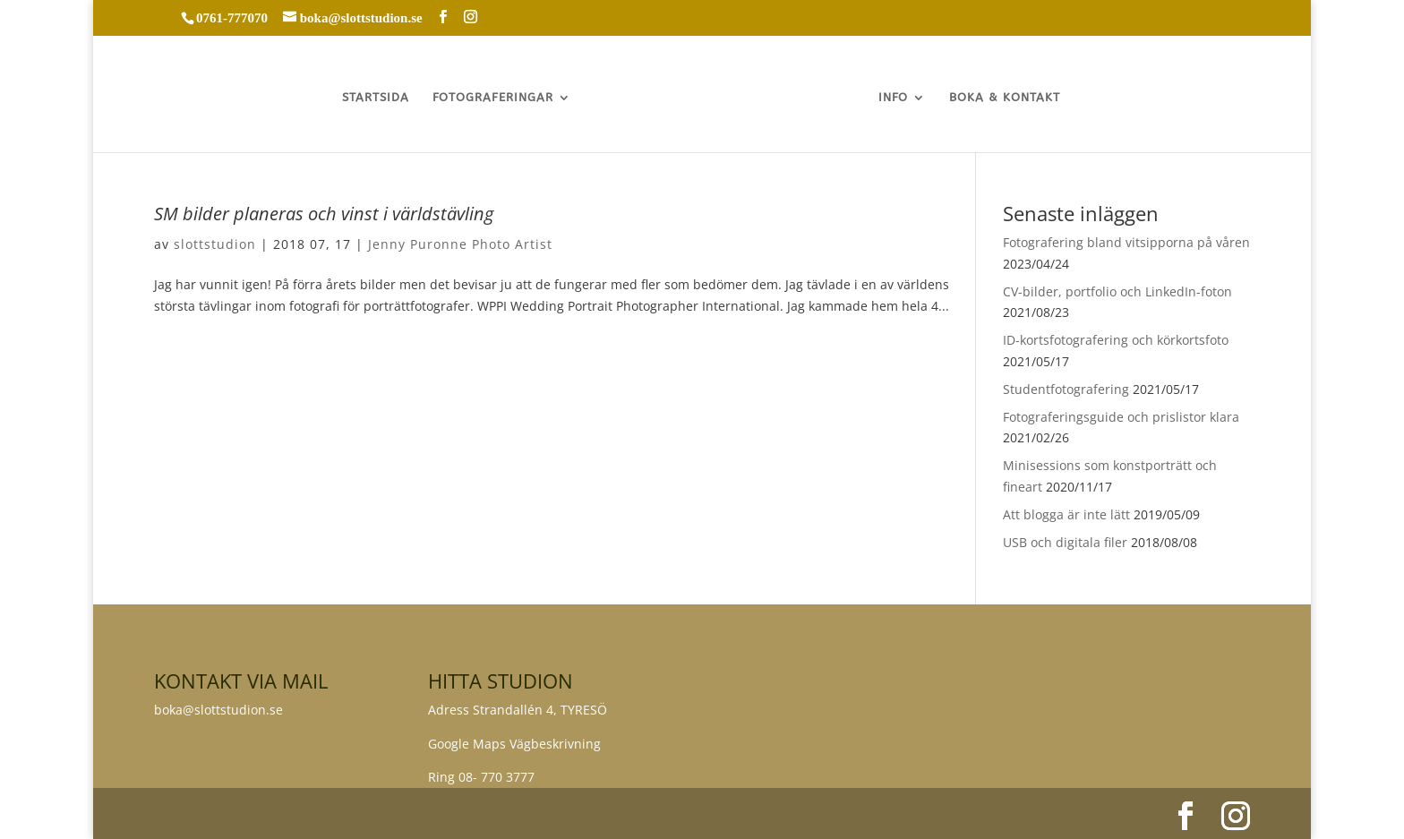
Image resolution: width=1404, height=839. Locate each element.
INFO (894, 97)
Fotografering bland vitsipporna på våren (1126, 242)
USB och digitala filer (1065, 542)
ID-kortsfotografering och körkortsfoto (1115, 339)
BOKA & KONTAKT (1005, 97)
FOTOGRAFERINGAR (492, 97)
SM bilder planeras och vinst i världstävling (323, 213)
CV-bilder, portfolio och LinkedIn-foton (1117, 291)
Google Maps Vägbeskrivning (514, 743)
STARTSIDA (374, 97)
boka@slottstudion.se (220, 709)
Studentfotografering (1066, 389)
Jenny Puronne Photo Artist (460, 244)
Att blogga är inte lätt (1066, 514)
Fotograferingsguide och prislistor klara (1121, 416)
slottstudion (215, 244)
